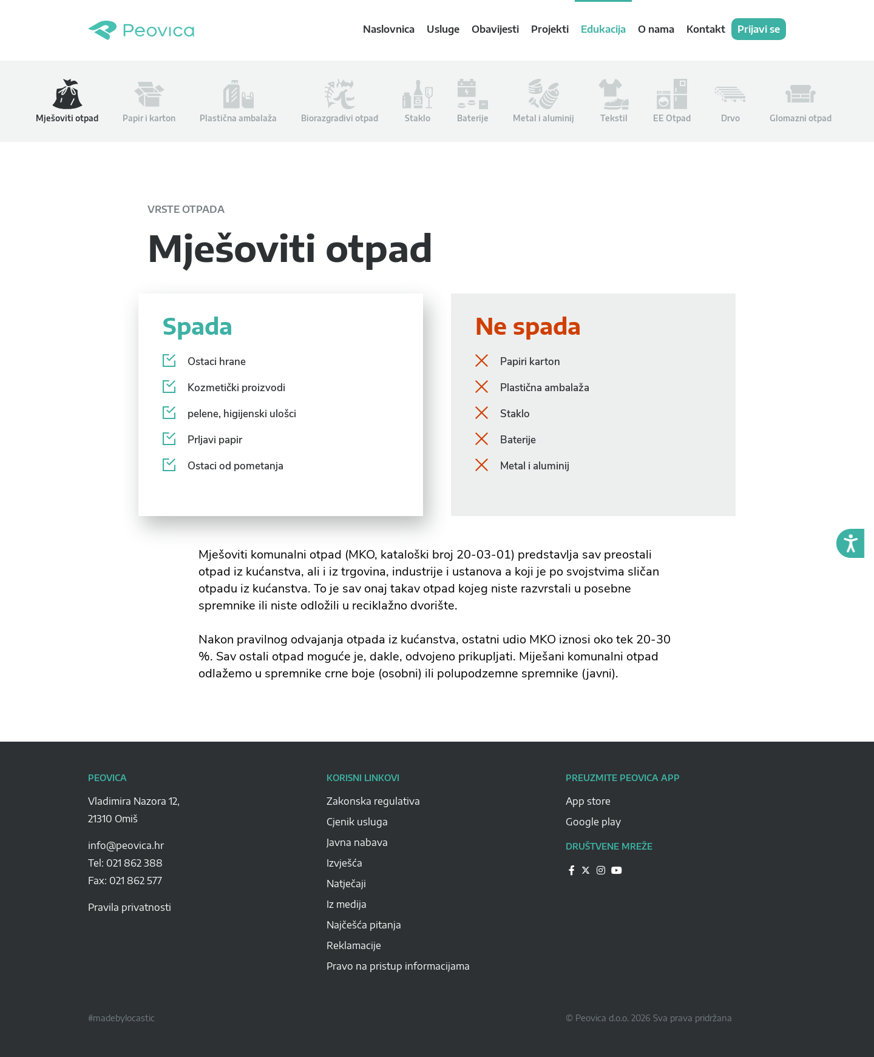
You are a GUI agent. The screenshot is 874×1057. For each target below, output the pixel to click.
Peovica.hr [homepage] (141, 30)
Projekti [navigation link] (550, 29)
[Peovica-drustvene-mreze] (572, 870)
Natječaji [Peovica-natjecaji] (346, 883)
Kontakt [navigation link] (705, 29)
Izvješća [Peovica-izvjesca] (344, 863)
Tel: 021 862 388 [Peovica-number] (125, 863)
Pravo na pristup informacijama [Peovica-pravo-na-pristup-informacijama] (398, 966)
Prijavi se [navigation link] (758, 29)
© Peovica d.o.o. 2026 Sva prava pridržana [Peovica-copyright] (649, 1018)
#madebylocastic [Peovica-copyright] (121, 1018)
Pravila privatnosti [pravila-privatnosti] (129, 907)
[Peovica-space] (198, 832)
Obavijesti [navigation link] (495, 29)
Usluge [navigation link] (443, 29)
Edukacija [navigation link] (603, 29)
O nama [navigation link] (656, 29)
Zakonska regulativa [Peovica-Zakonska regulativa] (373, 801)
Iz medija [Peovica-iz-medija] (347, 904)
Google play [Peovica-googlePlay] (593, 822)
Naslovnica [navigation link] (389, 29)
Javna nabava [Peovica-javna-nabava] (357, 842)
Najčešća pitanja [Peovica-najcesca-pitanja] (364, 925)
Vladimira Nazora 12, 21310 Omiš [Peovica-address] (134, 810)
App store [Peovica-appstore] (588, 801)
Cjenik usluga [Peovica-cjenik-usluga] (357, 822)
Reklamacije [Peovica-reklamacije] (354, 945)
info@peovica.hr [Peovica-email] (126, 845)
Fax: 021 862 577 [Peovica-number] (125, 880)
